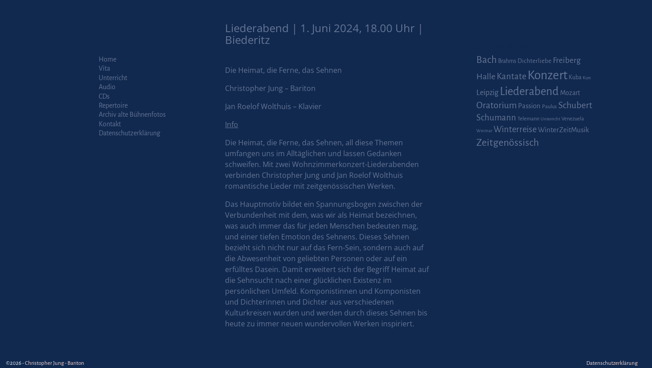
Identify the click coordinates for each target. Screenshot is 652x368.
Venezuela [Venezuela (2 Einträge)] (572, 119)
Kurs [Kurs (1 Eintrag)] (587, 77)
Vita (104, 68)
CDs (104, 96)
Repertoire (113, 105)
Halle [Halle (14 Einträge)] (485, 76)
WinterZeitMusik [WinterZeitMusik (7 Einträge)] (563, 130)
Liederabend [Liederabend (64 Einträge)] (529, 91)
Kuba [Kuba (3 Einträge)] (575, 77)
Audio (107, 87)
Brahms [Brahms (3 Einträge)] (507, 61)
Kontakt (110, 124)
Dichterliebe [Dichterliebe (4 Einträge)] (534, 60)
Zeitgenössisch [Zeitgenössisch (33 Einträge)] (507, 142)
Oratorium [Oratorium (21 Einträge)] (496, 105)
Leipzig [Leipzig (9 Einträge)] (487, 92)
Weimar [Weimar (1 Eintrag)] (484, 130)
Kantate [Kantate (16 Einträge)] (511, 76)
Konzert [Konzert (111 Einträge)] (547, 75)
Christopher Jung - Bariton (54, 363)
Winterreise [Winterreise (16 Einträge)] (515, 129)
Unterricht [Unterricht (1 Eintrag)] (550, 118)
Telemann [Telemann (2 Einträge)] (528, 119)
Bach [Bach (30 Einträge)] (486, 59)
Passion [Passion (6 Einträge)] (529, 106)
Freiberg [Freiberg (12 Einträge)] (566, 60)
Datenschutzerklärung (129, 133)
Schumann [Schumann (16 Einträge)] (496, 117)
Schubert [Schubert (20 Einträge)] (575, 105)
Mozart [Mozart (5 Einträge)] (570, 92)
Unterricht (113, 77)
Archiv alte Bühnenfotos (132, 114)
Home (107, 59)
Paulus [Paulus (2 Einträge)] (549, 107)
